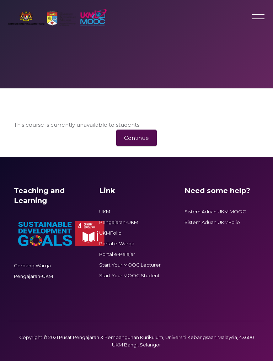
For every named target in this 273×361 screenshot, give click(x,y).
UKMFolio (110, 233)
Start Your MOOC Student (129, 275)
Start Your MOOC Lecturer (130, 265)
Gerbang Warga (32, 265)
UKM (104, 211)
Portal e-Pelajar (117, 254)
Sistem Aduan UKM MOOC (215, 211)
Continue (136, 138)
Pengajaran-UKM (33, 276)
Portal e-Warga (116, 243)
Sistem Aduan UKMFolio (212, 222)
